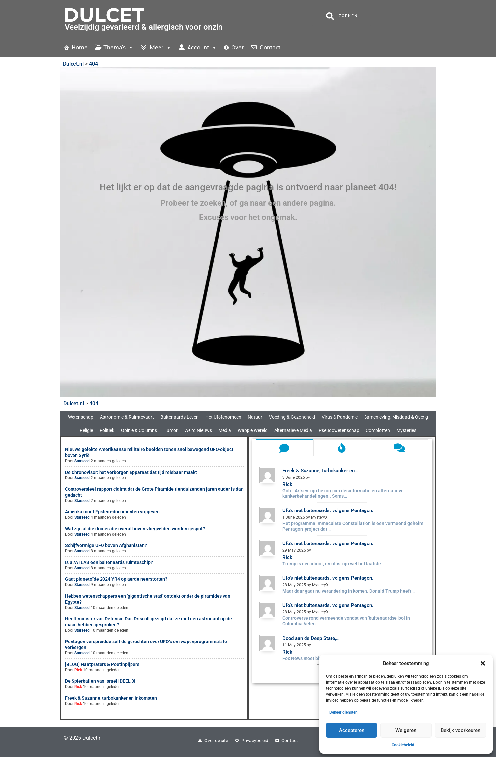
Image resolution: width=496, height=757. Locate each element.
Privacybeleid (254, 740)
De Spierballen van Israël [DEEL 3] (100, 681)
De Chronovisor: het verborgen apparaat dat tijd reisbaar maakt (131, 472)
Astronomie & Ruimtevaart (127, 417)
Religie (86, 430)
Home (80, 47)
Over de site (216, 740)
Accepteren (351, 730)
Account (202, 47)
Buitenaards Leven (179, 417)
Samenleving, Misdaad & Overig (396, 417)
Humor (170, 430)
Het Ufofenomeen (223, 417)
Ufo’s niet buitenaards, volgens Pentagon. (327, 510)
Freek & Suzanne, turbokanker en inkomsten (111, 698)
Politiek (107, 430)
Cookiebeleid (403, 745)
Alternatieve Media (293, 430)
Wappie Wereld (253, 430)
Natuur (255, 417)
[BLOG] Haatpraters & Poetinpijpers (102, 664)
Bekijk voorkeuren (460, 730)
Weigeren (405, 730)
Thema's (118, 47)
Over (237, 47)
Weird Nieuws (198, 430)
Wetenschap (80, 417)
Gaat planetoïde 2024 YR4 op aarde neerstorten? (116, 579)
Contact (270, 47)
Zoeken (342, 16)
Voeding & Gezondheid (292, 417)
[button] (483, 663)
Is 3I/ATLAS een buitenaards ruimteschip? (109, 562)
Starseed (82, 461)
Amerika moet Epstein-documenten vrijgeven (112, 511)
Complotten (378, 430)
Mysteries (406, 430)
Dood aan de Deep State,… (311, 638)
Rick (78, 670)
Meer (160, 47)
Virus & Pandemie (340, 417)
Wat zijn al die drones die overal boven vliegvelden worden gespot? (135, 528)
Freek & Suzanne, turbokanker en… (320, 471)
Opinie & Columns (139, 430)
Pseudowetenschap (339, 430)
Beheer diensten (343, 712)
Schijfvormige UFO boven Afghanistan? (106, 545)
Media (225, 430)
